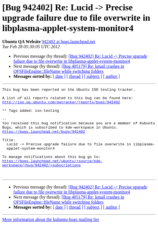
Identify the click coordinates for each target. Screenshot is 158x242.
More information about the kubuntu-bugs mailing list (50, 237)
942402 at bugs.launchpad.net (68, 41)
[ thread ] (75, 76)
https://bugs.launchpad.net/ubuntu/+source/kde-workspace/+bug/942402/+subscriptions (52, 178)
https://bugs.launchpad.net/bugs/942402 (43, 140)
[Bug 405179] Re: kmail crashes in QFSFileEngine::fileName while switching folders (68, 69)
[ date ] (59, 76)
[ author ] (111, 76)
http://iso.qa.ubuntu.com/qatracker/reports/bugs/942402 (61, 105)
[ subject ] (93, 76)
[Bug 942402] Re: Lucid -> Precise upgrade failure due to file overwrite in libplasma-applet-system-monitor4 (80, 59)
